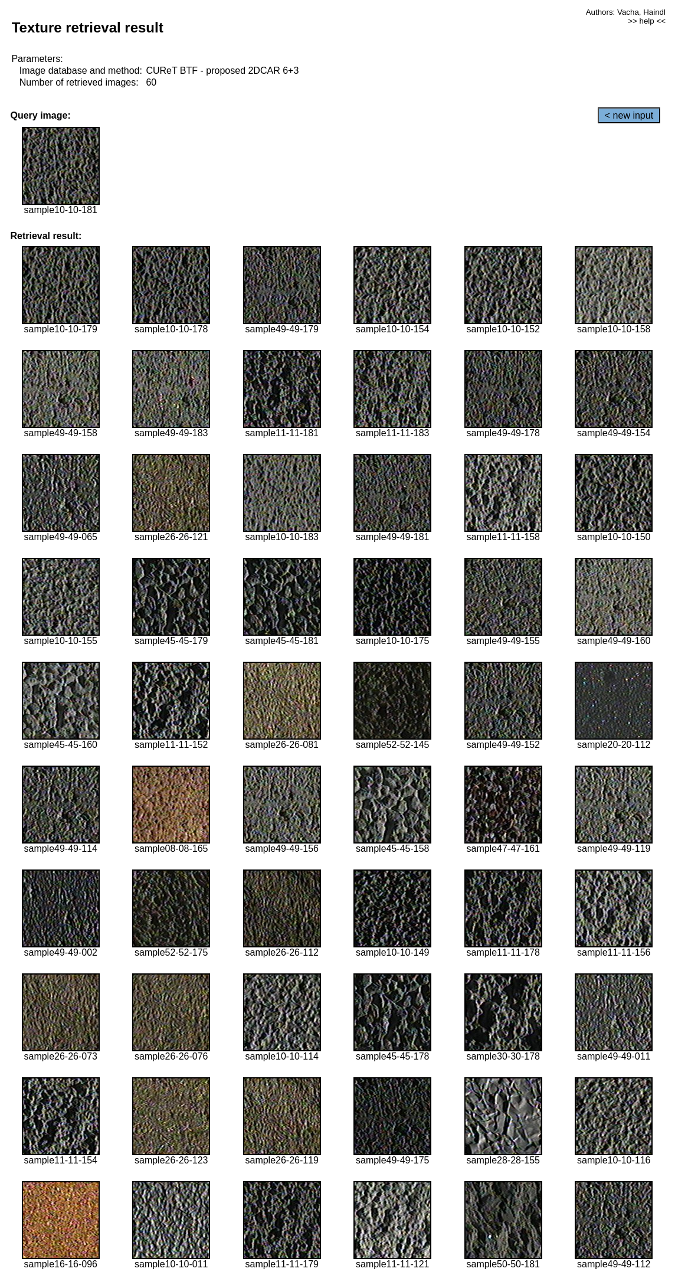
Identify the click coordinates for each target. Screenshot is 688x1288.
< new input (629, 115)
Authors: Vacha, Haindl (626, 12)
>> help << (647, 21)
